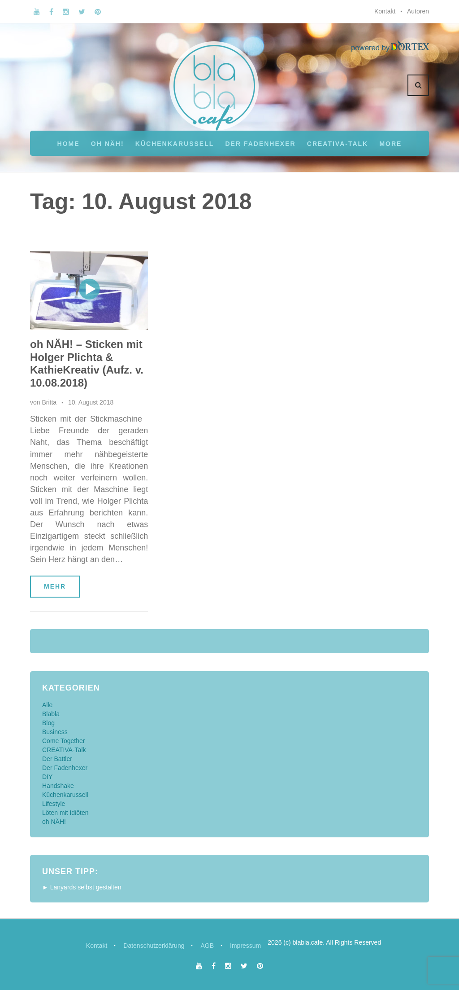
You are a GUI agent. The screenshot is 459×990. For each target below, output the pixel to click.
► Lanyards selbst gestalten (81, 887)
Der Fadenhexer (260, 143)
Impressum (245, 945)
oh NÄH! (107, 143)
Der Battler (57, 758)
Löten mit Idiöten (65, 812)
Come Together (63, 740)
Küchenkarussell (174, 143)
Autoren (418, 11)
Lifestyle (53, 803)
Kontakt (384, 11)
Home (68, 143)
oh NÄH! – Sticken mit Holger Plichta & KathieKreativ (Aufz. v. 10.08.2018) (86, 363)
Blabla (51, 713)
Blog (48, 722)
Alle (47, 704)
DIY (47, 776)
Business (55, 731)
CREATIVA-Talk (337, 143)
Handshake (58, 785)
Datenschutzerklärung (153, 945)
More (390, 143)
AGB (207, 945)
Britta (49, 402)
